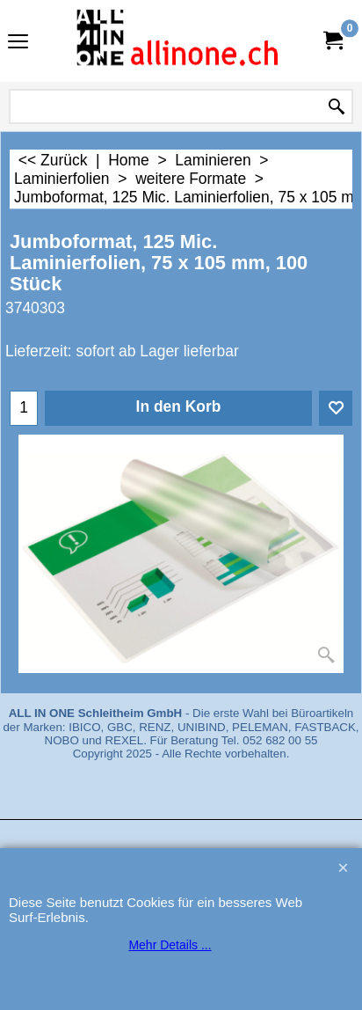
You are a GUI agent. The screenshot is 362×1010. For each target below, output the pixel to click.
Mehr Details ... (169, 945)
